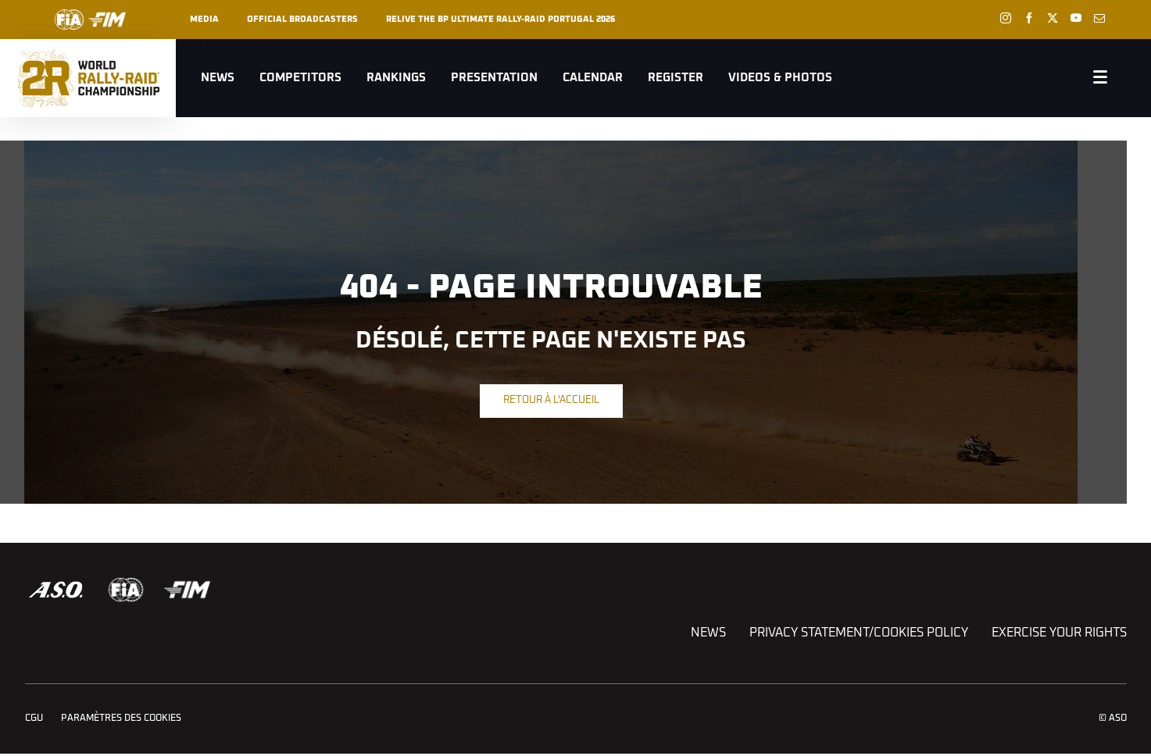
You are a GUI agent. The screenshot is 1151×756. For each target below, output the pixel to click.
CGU (34, 718)
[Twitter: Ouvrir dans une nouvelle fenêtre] (1052, 17)
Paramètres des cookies (121, 718)
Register (675, 78)
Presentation (494, 78)
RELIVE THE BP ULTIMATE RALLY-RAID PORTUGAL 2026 (500, 19)
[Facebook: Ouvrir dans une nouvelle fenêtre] (1029, 17)
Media (204, 19)
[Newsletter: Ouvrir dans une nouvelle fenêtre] (1099, 17)
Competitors (300, 78)
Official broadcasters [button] (302, 19)
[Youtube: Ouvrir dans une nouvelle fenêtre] (1076, 17)
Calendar (593, 78)
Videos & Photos (780, 78)
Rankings (396, 78)
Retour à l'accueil (551, 400)
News (217, 78)
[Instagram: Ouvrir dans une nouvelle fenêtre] (1005, 17)
